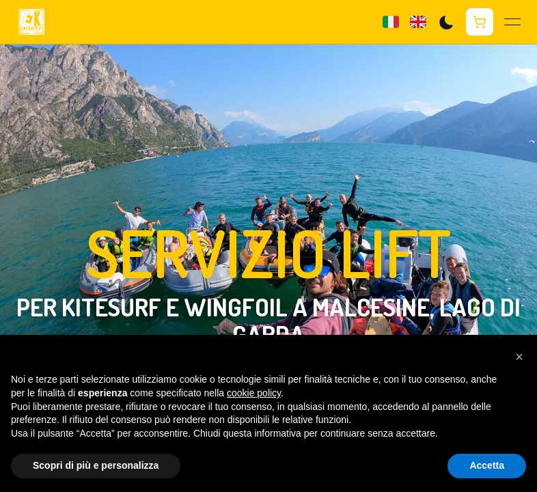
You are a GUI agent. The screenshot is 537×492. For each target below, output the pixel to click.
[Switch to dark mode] (446, 22)
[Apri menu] (512, 22)
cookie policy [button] (254, 392)
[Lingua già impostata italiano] (391, 22)
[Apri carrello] (479, 22)
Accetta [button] (486, 465)
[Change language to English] (418, 22)
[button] (519, 357)
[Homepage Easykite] (31, 22)
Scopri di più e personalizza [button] (96, 465)
